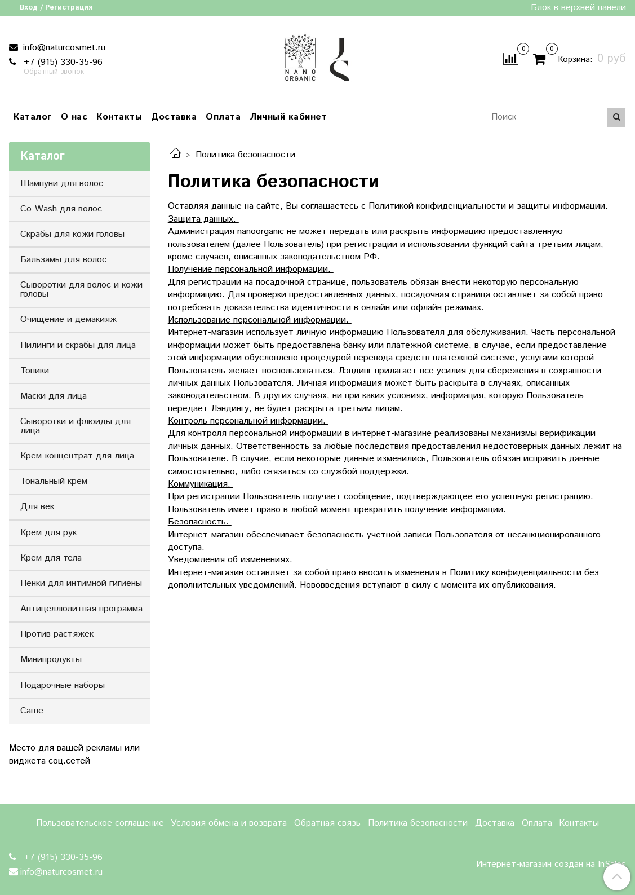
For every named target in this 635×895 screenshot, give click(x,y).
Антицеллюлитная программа (81, 608)
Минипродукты (51, 659)
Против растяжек (57, 634)
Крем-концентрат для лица (77, 455)
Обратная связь (327, 823)
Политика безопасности (418, 823)
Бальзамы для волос (63, 259)
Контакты (119, 117)
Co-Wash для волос (61, 208)
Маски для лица (53, 396)
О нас (74, 117)
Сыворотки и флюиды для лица (75, 426)
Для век (37, 506)
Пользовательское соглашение (100, 823)
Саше (31, 710)
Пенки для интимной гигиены (81, 583)
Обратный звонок (54, 72)
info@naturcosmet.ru (62, 47)
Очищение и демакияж (68, 319)
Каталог (33, 117)
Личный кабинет (288, 117)
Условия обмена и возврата (229, 823)
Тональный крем (53, 481)
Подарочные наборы (62, 685)
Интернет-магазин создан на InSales (551, 864)
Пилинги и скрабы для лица (78, 345)
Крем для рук (48, 532)
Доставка (174, 117)
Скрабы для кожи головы (72, 234)
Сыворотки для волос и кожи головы (81, 290)
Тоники (34, 370)
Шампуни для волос (61, 183)
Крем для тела (51, 558)
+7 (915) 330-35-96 (62, 62)
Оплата (223, 117)
